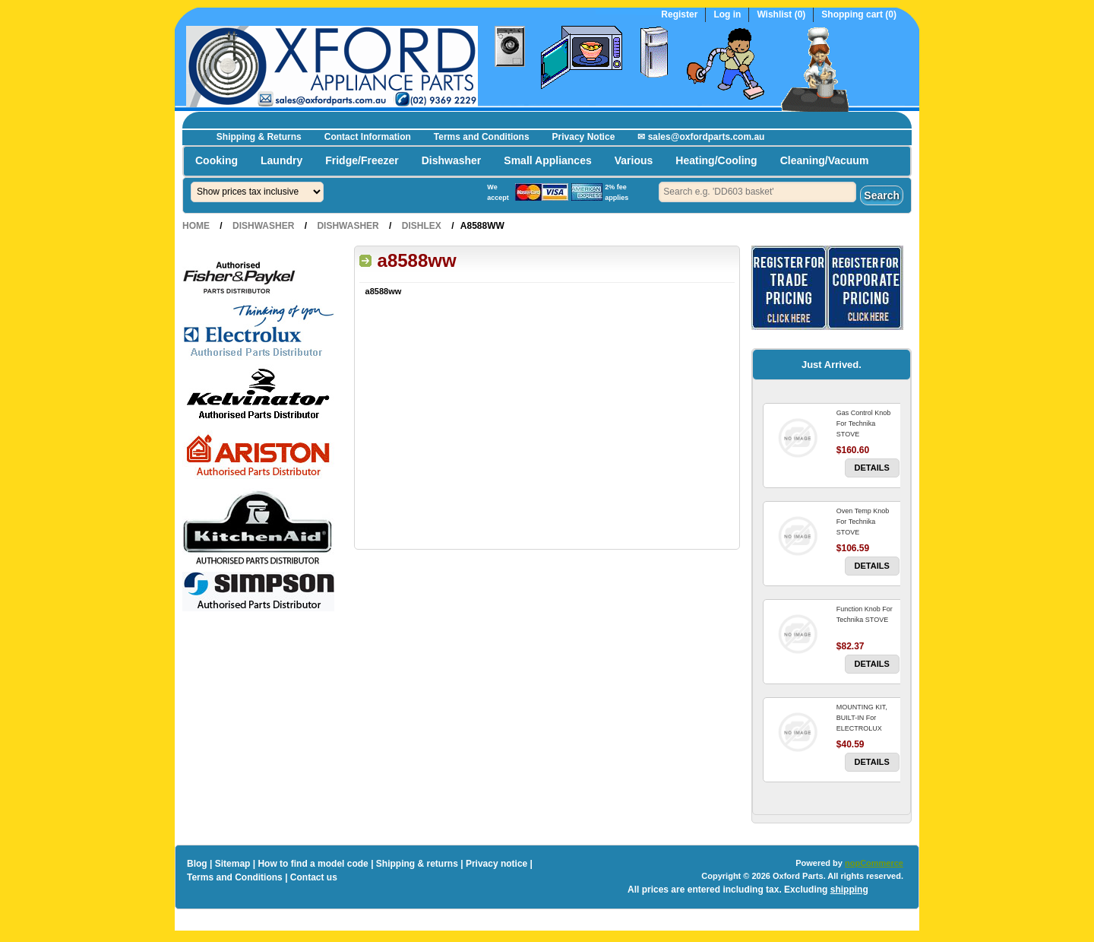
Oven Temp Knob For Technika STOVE (862, 521)
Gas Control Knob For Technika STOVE (863, 423)
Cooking (216, 160)
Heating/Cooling (716, 160)
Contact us (313, 877)
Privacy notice (496, 863)
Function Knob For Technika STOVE (864, 614)
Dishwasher (452, 160)
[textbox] (757, 192)
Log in (727, 15)
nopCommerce (874, 862)
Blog (197, 863)
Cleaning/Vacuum (824, 160)
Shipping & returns (417, 863)
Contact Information (367, 137)
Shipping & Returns (259, 137)
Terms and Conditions (482, 137)
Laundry (281, 160)
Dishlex (421, 225)
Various (634, 160)
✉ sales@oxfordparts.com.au (700, 137)
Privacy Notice (583, 137)
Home (196, 225)
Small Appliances (547, 160)
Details (872, 467)
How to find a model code (313, 863)
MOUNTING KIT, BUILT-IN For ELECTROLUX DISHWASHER (861, 723)
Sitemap (233, 863)
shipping (849, 889)
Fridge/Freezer (361, 160)
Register (679, 15)
